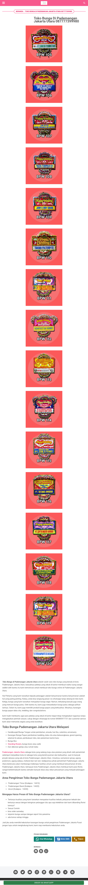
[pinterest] (72, 872)
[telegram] (65, 872)
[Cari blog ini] (84, 3)
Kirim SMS (63, 839)
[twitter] (41, 851)
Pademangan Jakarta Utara (13, 752)
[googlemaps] (58, 872)
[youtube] (30, 872)
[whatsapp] (46, 851)
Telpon (78, 839)
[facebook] (36, 851)
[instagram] (37, 872)
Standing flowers (14, 744)
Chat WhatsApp (44, 839)
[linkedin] (44, 872)
